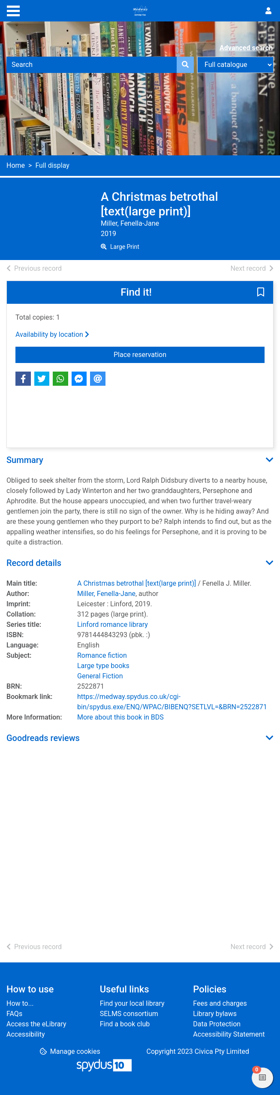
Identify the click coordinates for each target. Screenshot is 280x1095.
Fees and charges (220, 1003)
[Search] (185, 65)
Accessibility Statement (229, 1034)
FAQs (14, 1014)
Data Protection (217, 1024)
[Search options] (235, 65)
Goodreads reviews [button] (43, 738)
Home (15, 165)
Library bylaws (215, 1014)
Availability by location (52, 334)
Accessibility (25, 1034)
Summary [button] (24, 460)
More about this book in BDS (120, 717)
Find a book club (125, 1024)
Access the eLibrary (36, 1024)
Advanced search (246, 48)
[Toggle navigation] (13, 9)
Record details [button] (33, 563)
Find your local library (132, 1003)
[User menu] (268, 11)
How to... (19, 1003)
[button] (261, 293)
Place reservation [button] (189, 354)
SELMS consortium (129, 1014)
